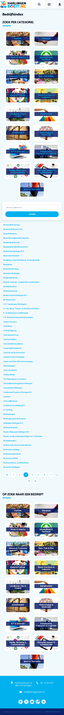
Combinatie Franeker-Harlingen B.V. (17, 392)
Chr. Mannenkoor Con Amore (14, 379)
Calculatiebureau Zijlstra (13, 344)
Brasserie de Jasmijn (11, 273)
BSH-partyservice (10, 291)
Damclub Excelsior (10, 427)
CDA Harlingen (9, 366)
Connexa (6, 396)
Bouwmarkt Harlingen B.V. (13, 251)
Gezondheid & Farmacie (46, 58)
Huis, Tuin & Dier (46, 76)
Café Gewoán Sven (10, 335)
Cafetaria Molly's (10, 339)
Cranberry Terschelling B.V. (14, 405)
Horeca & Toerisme (18, 76)
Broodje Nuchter (10, 286)
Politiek (17, 38)
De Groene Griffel (10, 458)
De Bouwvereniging (11, 449)
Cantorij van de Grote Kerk (14, 352)
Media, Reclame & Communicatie (17, 171)
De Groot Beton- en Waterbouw (16, 463)
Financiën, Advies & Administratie (46, 171)
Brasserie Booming (10, 269)
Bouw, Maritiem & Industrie (46, 96)
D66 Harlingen (9, 414)
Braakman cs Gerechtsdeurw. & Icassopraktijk (21, 260)
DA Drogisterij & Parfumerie (14, 418)
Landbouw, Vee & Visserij (18, 115)
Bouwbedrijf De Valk (11, 242)
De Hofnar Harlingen (11, 467)
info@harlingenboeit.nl (34, 692)
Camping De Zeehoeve (12, 348)
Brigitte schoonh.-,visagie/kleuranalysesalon (21, 282)
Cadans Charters (10, 322)
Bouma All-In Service (11, 225)
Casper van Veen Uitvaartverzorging (18, 361)
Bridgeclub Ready (10, 277)
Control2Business (10, 401)
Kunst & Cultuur (17, 95)
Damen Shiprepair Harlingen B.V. (16, 432)
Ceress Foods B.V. (10, 370)
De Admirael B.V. (10, 440)
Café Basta (7, 326)
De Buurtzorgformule (12, 454)
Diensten (46, 38)
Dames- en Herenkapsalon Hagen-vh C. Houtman (22, 436)
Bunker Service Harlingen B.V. (15, 295)
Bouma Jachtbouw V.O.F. (13, 229)
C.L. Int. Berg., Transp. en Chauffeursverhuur (21, 308)
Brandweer (7, 264)
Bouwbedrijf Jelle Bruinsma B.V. (15, 247)
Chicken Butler (9, 374)
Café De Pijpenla (10, 330)
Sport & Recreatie (32, 189)
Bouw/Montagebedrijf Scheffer (16, 238)
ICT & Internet (18, 151)
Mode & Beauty (18, 57)
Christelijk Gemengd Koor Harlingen (17, 383)
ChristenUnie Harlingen (12, 388)
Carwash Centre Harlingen (13, 357)
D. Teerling (7, 410)
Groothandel (18, 133)
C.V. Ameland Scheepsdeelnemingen (18, 317)
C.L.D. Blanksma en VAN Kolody (15, 313)
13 (29, 481)
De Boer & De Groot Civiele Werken (17, 445)
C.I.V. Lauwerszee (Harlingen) (15, 304)
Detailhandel (46, 114)
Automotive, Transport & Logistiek (46, 153)
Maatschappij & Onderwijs (46, 134)
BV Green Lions (9, 300)
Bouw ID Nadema (10, 233)
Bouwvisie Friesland (11, 255)
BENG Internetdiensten (53, 712)
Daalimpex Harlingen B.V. (13, 423)
